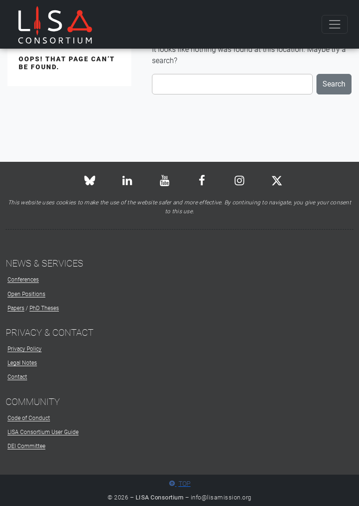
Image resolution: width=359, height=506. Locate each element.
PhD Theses (44, 308)
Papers (15, 308)
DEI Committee (26, 446)
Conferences (23, 279)
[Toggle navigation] (335, 24)
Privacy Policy (24, 349)
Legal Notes (22, 363)
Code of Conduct (28, 418)
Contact (17, 377)
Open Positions (26, 294)
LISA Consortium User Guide (43, 432)
